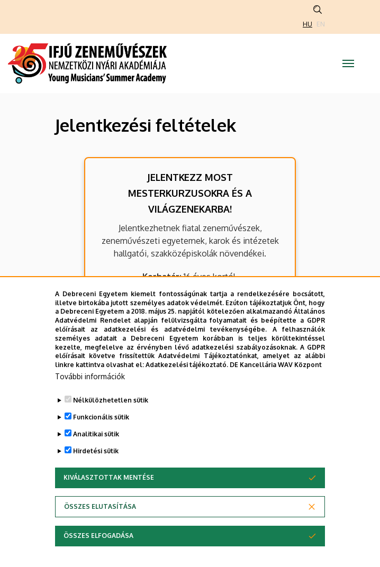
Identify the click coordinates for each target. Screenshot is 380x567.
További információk (90, 376)
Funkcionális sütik (101, 417)
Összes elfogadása (98, 535)
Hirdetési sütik (96, 451)
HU (307, 24)
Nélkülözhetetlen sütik (110, 400)
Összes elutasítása (100, 506)
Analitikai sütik (96, 434)
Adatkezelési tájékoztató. (187, 365)
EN (320, 24)
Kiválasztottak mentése (109, 477)
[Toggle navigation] (348, 63)
